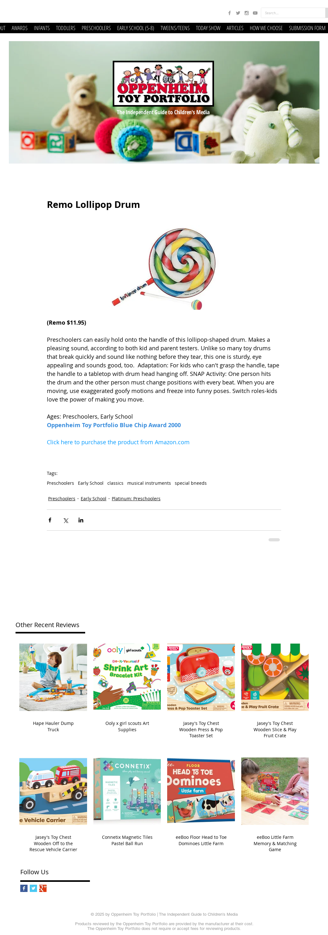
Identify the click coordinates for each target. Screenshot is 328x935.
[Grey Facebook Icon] (229, 13)
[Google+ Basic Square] (43, 888)
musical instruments (149, 483)
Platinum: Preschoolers (136, 499)
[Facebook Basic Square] (24, 888)
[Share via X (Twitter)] (65, 520)
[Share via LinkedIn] (81, 520)
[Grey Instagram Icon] (246, 13)
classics (115, 483)
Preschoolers (60, 483)
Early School (91, 483)
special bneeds (191, 483)
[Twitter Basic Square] (33, 888)
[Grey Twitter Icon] (238, 13)
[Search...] (288, 13)
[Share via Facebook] (50, 520)
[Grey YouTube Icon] (255, 13)
